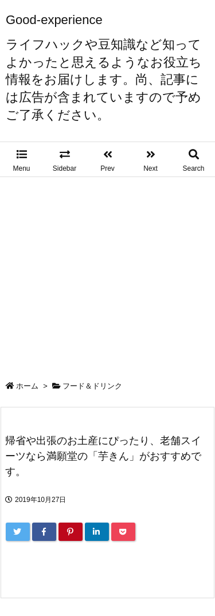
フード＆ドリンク (92, 386)
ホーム (27, 386)
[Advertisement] (107, 271)
